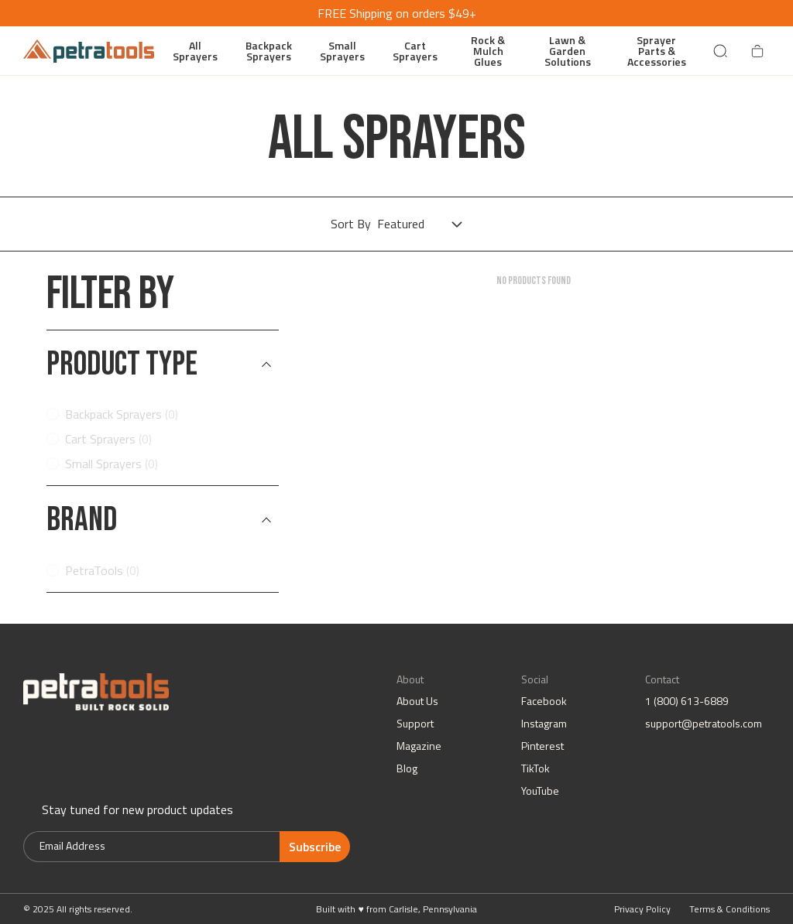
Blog (406, 768)
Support (415, 724)
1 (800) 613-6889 (687, 701)
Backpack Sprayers (268, 50)
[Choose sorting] (420, 224)
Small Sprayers (342, 50)
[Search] (720, 51)
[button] (162, 364)
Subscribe (315, 846)
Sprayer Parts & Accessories (656, 51)
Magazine (418, 746)
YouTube (540, 791)
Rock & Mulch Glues (488, 51)
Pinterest (542, 746)
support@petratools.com (703, 724)
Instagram (544, 724)
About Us (417, 701)
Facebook (544, 701)
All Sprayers (195, 50)
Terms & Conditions (729, 909)
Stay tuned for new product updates (137, 809)
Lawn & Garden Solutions (567, 51)
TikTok (535, 768)
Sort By (351, 224)
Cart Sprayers (415, 50)
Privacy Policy (642, 909)
